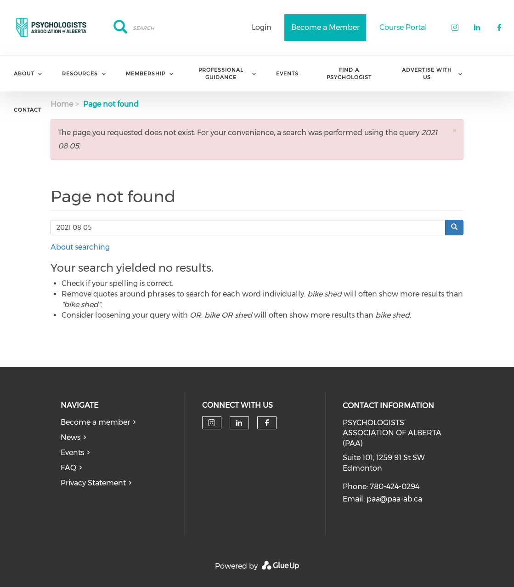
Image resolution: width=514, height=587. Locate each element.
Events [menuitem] (287, 73)
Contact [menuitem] (27, 110)
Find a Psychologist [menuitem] (349, 73)
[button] (454, 130)
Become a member (95, 422)
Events (72, 452)
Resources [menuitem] (80, 73)
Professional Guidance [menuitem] (220, 73)
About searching (80, 247)
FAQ (68, 467)
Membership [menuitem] (145, 73)
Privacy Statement (93, 483)
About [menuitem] (24, 73)
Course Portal (403, 27)
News (70, 437)
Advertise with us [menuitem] (427, 73)
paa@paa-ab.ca (394, 499)
